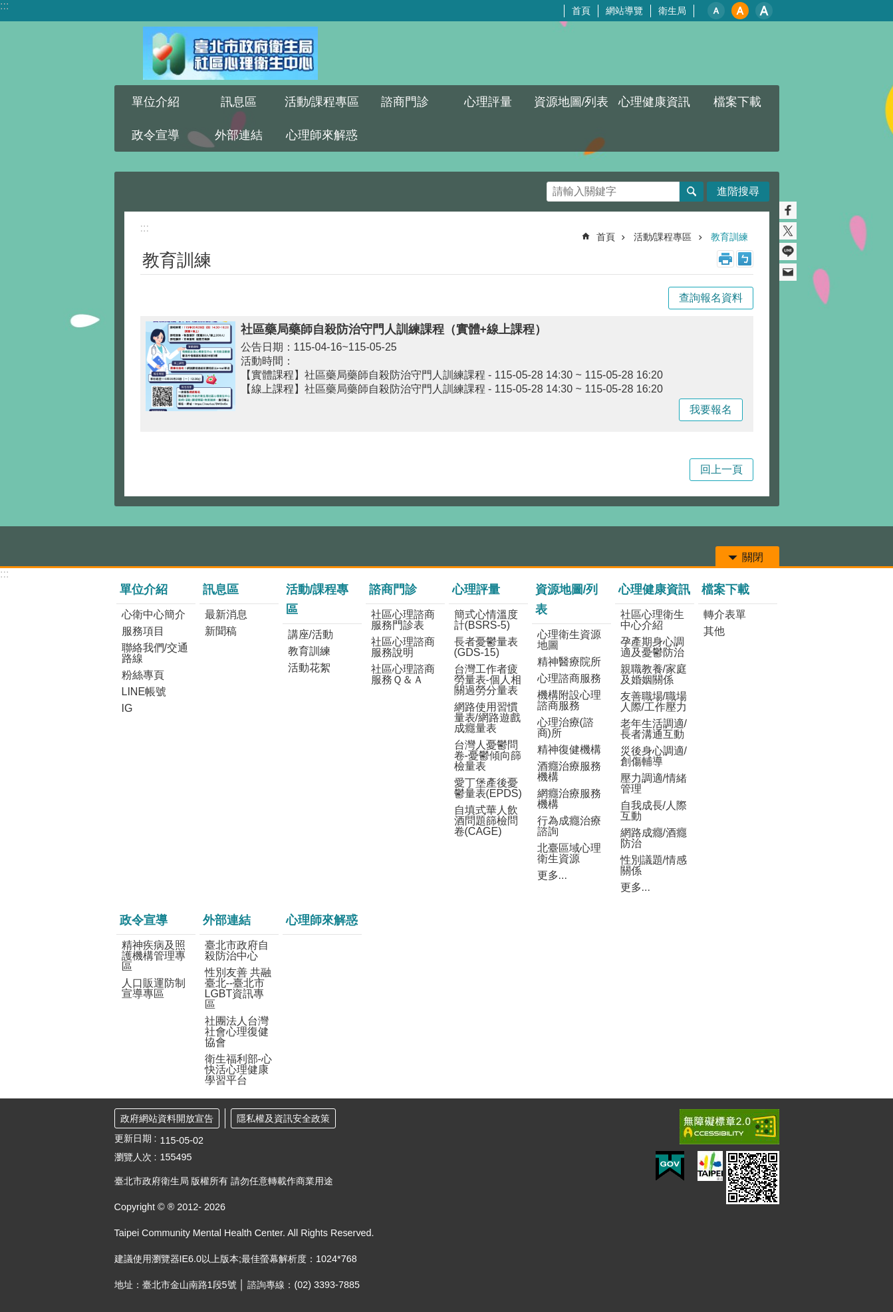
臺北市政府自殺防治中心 (237, 950)
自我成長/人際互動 (653, 811)
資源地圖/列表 (571, 101)
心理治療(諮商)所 (565, 727)
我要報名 (711, 409)
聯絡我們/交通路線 (155, 653)
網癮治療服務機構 (569, 799)
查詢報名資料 (711, 297)
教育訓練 (729, 237)
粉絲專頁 (143, 675)
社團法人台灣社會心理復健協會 (237, 1031)
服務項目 (143, 631)
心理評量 (488, 101)
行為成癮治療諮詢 (569, 826)
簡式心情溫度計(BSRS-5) (486, 620)
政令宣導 (156, 135)
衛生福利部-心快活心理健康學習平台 (238, 1069)
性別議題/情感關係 (653, 865)
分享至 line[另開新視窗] (788, 251)
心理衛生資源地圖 (569, 640)
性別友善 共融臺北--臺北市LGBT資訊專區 (238, 988)
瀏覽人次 (133, 1157)
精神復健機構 (569, 749)
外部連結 (239, 135)
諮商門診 (405, 101)
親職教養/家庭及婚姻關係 (653, 674)
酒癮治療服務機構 (569, 771)
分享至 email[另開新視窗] (788, 272)
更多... (552, 875)
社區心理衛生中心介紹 (652, 620)
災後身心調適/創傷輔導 (653, 756)
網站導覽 (624, 10)
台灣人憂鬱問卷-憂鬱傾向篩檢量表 (487, 755)
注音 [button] (744, 258)
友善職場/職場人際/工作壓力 (653, 702)
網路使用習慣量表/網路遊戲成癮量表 (487, 717)
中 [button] (740, 10)
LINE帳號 (144, 691)
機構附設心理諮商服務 (569, 700)
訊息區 (239, 101)
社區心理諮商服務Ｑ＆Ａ (403, 674)
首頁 (581, 10)
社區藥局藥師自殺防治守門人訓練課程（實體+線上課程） (394, 329)
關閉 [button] (752, 557)
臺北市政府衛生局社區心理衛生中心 (230, 53)
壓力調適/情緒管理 (653, 783)
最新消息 (226, 614)
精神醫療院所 (569, 661)
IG (127, 708)
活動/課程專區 (322, 101)
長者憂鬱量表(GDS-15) (486, 647)
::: (4, 5)
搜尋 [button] (691, 192)
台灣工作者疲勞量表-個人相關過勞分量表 (487, 679)
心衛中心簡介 (154, 614)
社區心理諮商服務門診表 (403, 620)
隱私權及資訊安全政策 (283, 1118)
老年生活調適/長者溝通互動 (653, 729)
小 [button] (716, 10)
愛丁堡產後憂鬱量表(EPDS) (488, 788)
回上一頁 (721, 469)
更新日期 (133, 1138)
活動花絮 (309, 667)
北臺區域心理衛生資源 (569, 853)
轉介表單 (724, 614)
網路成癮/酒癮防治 (653, 838)
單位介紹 (156, 101)
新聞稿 (221, 631)
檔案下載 (737, 101)
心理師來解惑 (322, 135)
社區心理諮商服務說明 (403, 647)
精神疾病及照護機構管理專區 (154, 955)
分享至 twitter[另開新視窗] (788, 231)
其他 (714, 631)
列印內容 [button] (725, 258)
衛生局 (672, 10)
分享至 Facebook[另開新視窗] (788, 210)
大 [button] (764, 10)
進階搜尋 (738, 191)
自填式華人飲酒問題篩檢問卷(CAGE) (486, 820)
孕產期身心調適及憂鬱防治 (652, 647)
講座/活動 (310, 634)
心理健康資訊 (654, 101)
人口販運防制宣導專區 (154, 988)
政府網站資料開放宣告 (166, 1118)
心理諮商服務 (569, 678)
